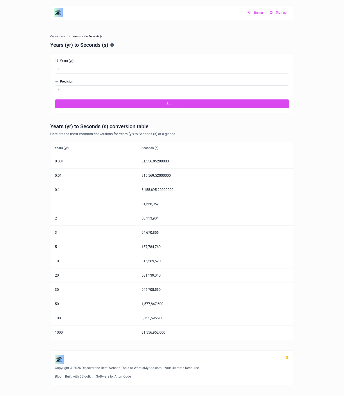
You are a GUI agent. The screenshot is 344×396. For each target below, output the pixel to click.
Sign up (278, 12)
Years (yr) (64, 61)
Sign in (255, 12)
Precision (64, 81)
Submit (172, 104)
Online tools (57, 36)
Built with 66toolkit (78, 376)
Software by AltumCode (113, 376)
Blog (58, 376)
